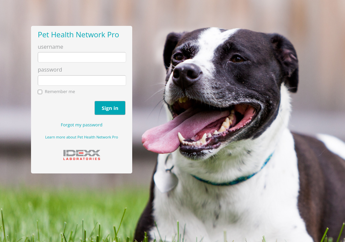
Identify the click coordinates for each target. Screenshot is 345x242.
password (50, 69)
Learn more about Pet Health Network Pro (81, 136)
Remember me (60, 91)
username (50, 46)
